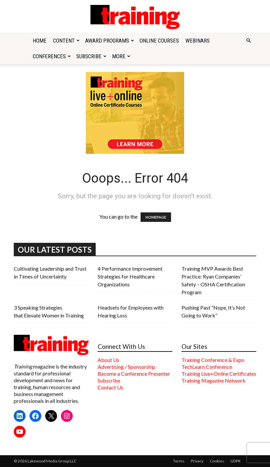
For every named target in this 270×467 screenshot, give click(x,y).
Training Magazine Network (213, 380)
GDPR (235, 460)
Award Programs (109, 40)
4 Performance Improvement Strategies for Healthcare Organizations (130, 276)
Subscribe (91, 56)
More (121, 56)
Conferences (52, 56)
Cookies (217, 460)
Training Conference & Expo (213, 360)
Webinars (197, 40)
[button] (248, 40)
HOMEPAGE (155, 217)
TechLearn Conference (207, 367)
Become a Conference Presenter (134, 373)
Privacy (197, 460)
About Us (108, 360)
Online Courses (159, 40)
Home (40, 40)
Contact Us (110, 387)
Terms (178, 460)
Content (66, 40)
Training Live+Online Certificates (219, 373)
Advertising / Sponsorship (126, 367)
